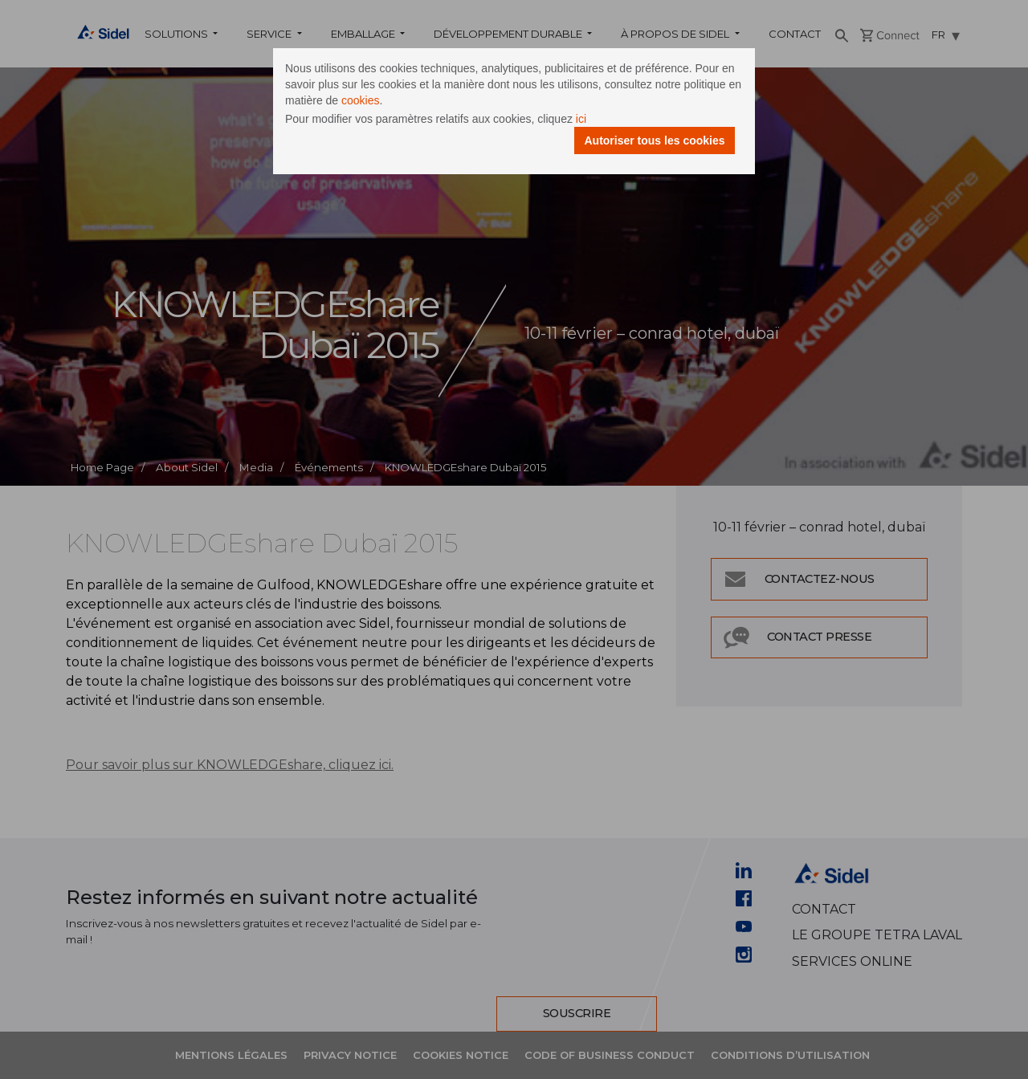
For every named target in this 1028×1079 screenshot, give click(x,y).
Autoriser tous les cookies (654, 140)
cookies (360, 100)
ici (581, 118)
